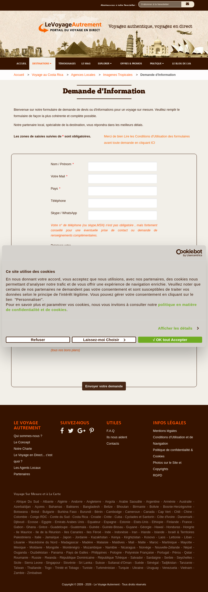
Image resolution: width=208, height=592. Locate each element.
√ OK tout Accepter (170, 339)
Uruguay (153, 568)
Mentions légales (165, 431)
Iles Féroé (94, 532)
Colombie (20, 517)
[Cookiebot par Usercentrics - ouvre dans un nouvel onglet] (180, 253)
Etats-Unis (141, 522)
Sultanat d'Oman (119, 563)
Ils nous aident (117, 437)
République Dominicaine (77, 557)
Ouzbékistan (39, 552)
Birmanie (139, 507)
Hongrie (188, 527)
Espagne (110, 522)
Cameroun (132, 512)
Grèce (43, 527)
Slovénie (69, 563)
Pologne (116, 552)
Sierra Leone (33, 563)
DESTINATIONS (42, 63)
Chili (177, 512)
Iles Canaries (73, 532)
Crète (108, 517)
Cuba (118, 517)
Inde (108, 532)
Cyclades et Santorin (139, 517)
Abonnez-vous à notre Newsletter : (119, 5)
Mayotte (186, 542)
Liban (188, 537)
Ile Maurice (24, 532)
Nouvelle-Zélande (167, 547)
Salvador (136, 557)
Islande (159, 532)
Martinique (169, 542)
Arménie (169, 501)
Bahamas (55, 507)
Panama (57, 552)
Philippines (99, 552)
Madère (87, 542)
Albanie (48, 501)
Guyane (131, 527)
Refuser (38, 339)
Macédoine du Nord (42, 542)
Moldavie (35, 547)
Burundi (85, 512)
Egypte (46, 522)
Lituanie (19, 542)
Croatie (96, 517)
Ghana (31, 527)
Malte (142, 542)
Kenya (115, 537)
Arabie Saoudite (130, 501)
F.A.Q (110, 431)
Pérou (176, 552)
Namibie (111, 547)
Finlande (173, 522)
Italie (38, 537)
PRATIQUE (157, 63)
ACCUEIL (21, 63)
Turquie (123, 568)
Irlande (146, 532)
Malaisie (102, 542)
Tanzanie (186, 563)
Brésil (35, 512)
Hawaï (158, 527)
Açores (39, 507)
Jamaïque (52, 537)
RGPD (157, 475)
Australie (185, 501)
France (187, 522)
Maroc (154, 542)
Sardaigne (153, 557)
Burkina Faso (67, 512)
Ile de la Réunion (48, 532)
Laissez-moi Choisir (104, 339)
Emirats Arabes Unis (69, 522)
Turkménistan (105, 568)
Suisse (100, 563)
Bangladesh (91, 507)
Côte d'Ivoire (166, 517)
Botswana (21, 512)
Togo (48, 568)
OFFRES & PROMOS (131, 63)
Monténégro (71, 547)
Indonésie (121, 532)
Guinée (94, 527)
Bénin (99, 512)
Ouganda (20, 552)
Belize (108, 507)
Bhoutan (123, 507)
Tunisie (87, 568)
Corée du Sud (60, 517)
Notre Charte (23, 448)
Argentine (153, 501)
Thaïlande (34, 568)
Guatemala (78, 527)
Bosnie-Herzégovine (177, 507)
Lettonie (174, 537)
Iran (134, 532)
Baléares (72, 507)
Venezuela (169, 568)
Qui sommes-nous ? (28, 436)
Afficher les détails (175, 328)
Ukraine (137, 568)
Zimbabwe (34, 573)
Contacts (113, 443)
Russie (36, 557)
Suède (139, 563)
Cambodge (114, 512)
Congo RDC (38, 517)
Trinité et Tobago (67, 568)
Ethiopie (157, 522)
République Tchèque (112, 557)
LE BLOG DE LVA (181, 63)
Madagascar (70, 542)
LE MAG (86, 63)
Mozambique (92, 547)
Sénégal (153, 563)
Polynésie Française (139, 552)
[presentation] (95, 363)
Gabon (18, 527)
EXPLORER (105, 63)
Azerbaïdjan (22, 507)
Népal (188, 547)
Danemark (185, 517)
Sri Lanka (85, 563)
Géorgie (145, 527)
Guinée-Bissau (112, 527)
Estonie (125, 522)
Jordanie (81, 537)
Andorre (76, 501)
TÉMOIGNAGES (67, 63)
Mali (131, 542)
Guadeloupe (59, 527)
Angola (110, 501)
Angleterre (93, 501)
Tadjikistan (169, 563)
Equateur (93, 522)
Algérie (62, 501)
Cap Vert (164, 512)
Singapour (53, 563)
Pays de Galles (77, 552)
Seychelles (184, 557)
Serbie (168, 557)
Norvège (145, 547)
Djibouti (19, 522)
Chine (188, 512)
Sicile (17, 563)
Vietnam (186, 568)
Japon (67, 537)
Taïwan (19, 568)
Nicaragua (128, 547)
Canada (149, 512)
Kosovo (149, 537)
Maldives (118, 542)
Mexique (20, 547)
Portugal (163, 552)
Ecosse (33, 522)
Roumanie (21, 557)
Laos (161, 537)
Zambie (19, 573)
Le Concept (22, 442)
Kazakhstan (99, 537)
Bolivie (154, 507)
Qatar (188, 552)
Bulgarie (48, 512)
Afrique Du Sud (27, 501)
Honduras (173, 527)
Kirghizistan (132, 537)
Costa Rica (80, 517)
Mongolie (52, 547)
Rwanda (50, 557)
